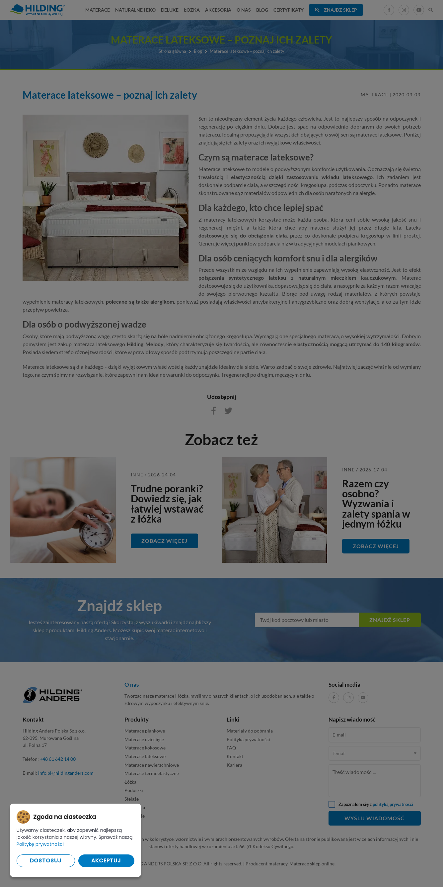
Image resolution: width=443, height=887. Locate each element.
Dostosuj (46, 860)
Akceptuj (106, 860)
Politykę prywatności (40, 844)
